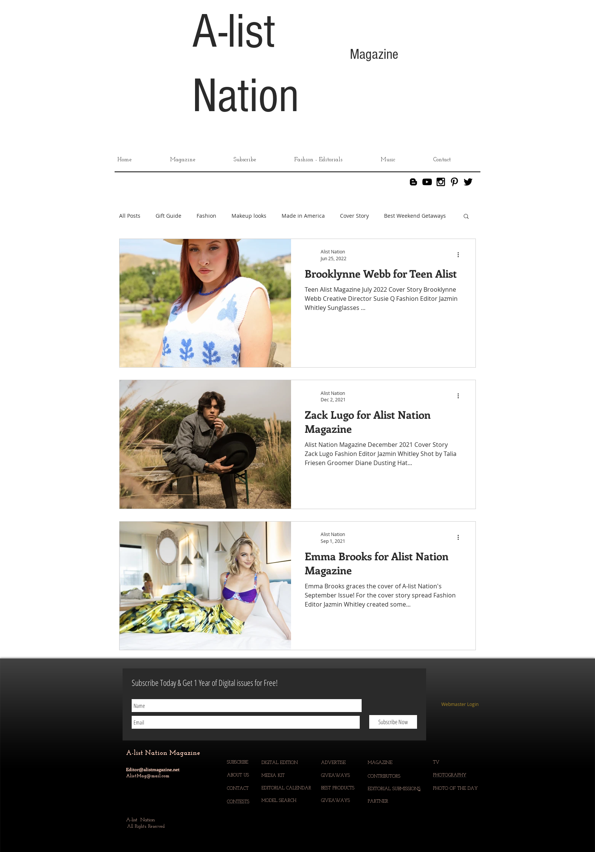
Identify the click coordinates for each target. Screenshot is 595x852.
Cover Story (354, 215)
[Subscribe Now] (393, 722)
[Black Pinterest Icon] (454, 182)
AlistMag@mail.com (147, 776)
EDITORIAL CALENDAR (287, 788)
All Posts (129, 215)
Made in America (303, 215)
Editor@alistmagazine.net (152, 769)
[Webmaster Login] (459, 704)
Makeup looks (248, 215)
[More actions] (460, 254)
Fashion (206, 215)
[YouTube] (427, 182)
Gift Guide (168, 215)
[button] (466, 217)
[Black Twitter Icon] (468, 182)
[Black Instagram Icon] (441, 182)
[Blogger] (413, 182)
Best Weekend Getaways (415, 215)
